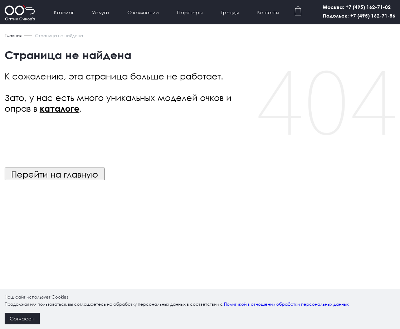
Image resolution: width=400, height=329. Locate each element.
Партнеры (190, 12)
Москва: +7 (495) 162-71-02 (357, 7)
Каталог (64, 12)
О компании (143, 12)
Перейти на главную (54, 174)
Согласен (22, 318)
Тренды (230, 12)
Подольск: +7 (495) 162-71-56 (359, 16)
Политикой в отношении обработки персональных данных (286, 304)
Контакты (268, 12)
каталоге (59, 108)
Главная (13, 36)
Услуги (100, 12)
